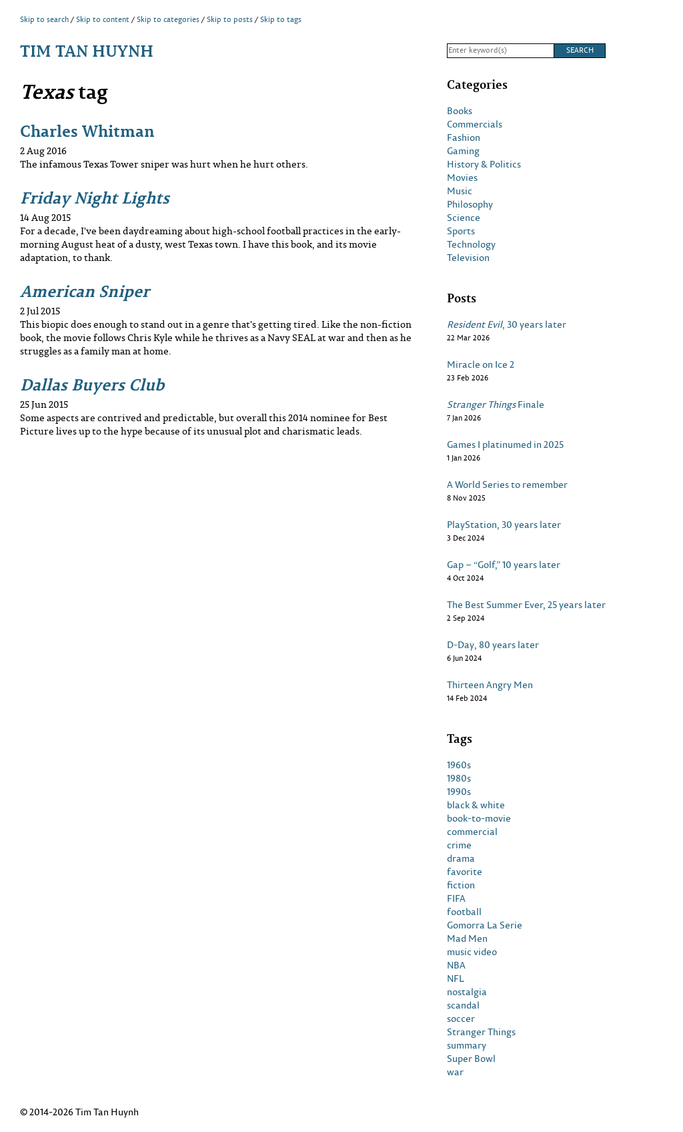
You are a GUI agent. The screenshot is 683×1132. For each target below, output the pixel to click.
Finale (495, 404)
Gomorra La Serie (484, 925)
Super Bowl (471, 1058)
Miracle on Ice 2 (480, 364)
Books (459, 110)
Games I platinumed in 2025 (505, 444)
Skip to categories (168, 19)
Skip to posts (230, 19)
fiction (461, 885)
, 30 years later (506, 324)
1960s (459, 765)
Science (463, 217)
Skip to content (102, 19)
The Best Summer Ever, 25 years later (526, 604)
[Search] (500, 50)
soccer (461, 1018)
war (455, 1072)
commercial (472, 831)
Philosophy (470, 204)
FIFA (456, 898)
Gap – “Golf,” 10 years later (503, 564)
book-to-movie (479, 818)
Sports (461, 231)
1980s (459, 778)
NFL (455, 978)
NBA (456, 965)
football (464, 911)
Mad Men (467, 938)
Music (459, 191)
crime (459, 845)
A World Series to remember (507, 484)
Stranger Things (481, 1032)
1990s (459, 791)
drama (461, 858)
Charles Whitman (87, 130)
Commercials (474, 124)
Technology (471, 244)
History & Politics (484, 164)
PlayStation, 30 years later (504, 524)
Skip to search (44, 19)
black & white (476, 805)
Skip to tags (280, 19)
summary (466, 1045)
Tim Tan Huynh (86, 50)
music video (472, 951)
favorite (464, 871)
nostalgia (467, 992)
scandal (463, 1005)
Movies (462, 177)
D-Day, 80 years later (493, 644)
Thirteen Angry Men (490, 684)
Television (468, 257)
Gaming (463, 151)
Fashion (463, 137)
